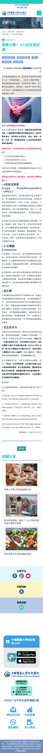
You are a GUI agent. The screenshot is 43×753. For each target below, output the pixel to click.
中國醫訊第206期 (34, 432)
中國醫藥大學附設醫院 (21, 674)
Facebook (14, 575)
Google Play (26, 654)
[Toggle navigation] (39, 13)
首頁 (3, 32)
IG (21, 575)
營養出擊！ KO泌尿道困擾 (12, 34)
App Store (26, 661)
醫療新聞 (20, 32)
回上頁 (21, 449)
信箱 (21, 607)
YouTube (28, 575)
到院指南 (21, 591)
